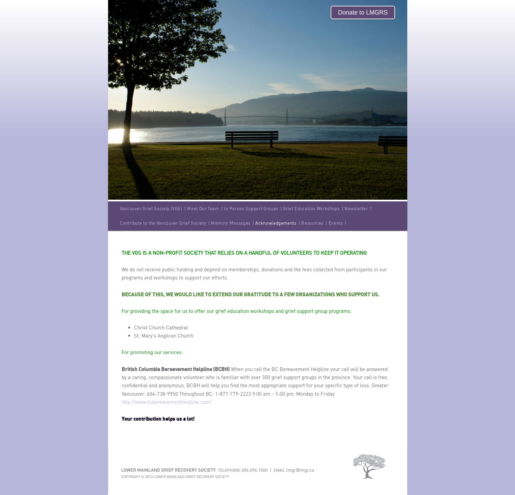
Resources (314, 223)
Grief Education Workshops (313, 208)
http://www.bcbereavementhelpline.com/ (166, 402)
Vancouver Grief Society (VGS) (153, 208)
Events (337, 223)
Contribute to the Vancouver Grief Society (165, 223)
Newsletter (357, 208)
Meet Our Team (205, 208)
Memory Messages (232, 223)
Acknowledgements (277, 223)
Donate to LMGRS (363, 12)
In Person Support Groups (253, 208)
